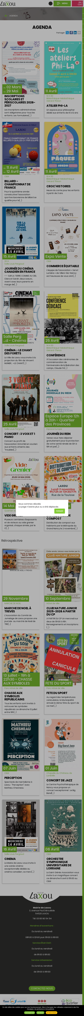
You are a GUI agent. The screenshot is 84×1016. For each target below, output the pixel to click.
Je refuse (40, 1013)
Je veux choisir (51, 1013)
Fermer (59, 510)
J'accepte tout (29, 1013)
